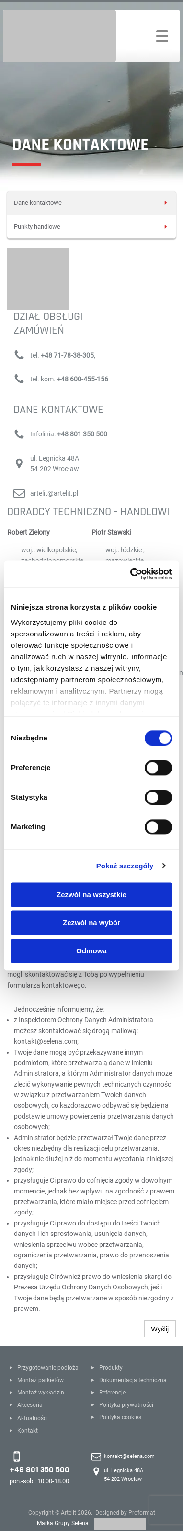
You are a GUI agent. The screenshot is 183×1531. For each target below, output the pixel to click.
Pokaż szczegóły (125, 866)
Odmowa (91, 951)
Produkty (111, 1367)
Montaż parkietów (40, 1380)
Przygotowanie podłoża (48, 1367)
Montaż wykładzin (40, 1392)
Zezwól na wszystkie (91, 894)
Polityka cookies (120, 1417)
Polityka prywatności (126, 1405)
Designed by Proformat (125, 1513)
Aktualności (32, 1418)
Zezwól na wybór (91, 923)
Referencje (112, 1392)
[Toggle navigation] (162, 36)
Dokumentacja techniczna (133, 1380)
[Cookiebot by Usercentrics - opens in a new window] (131, 574)
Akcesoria (30, 1405)
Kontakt (27, 1430)
